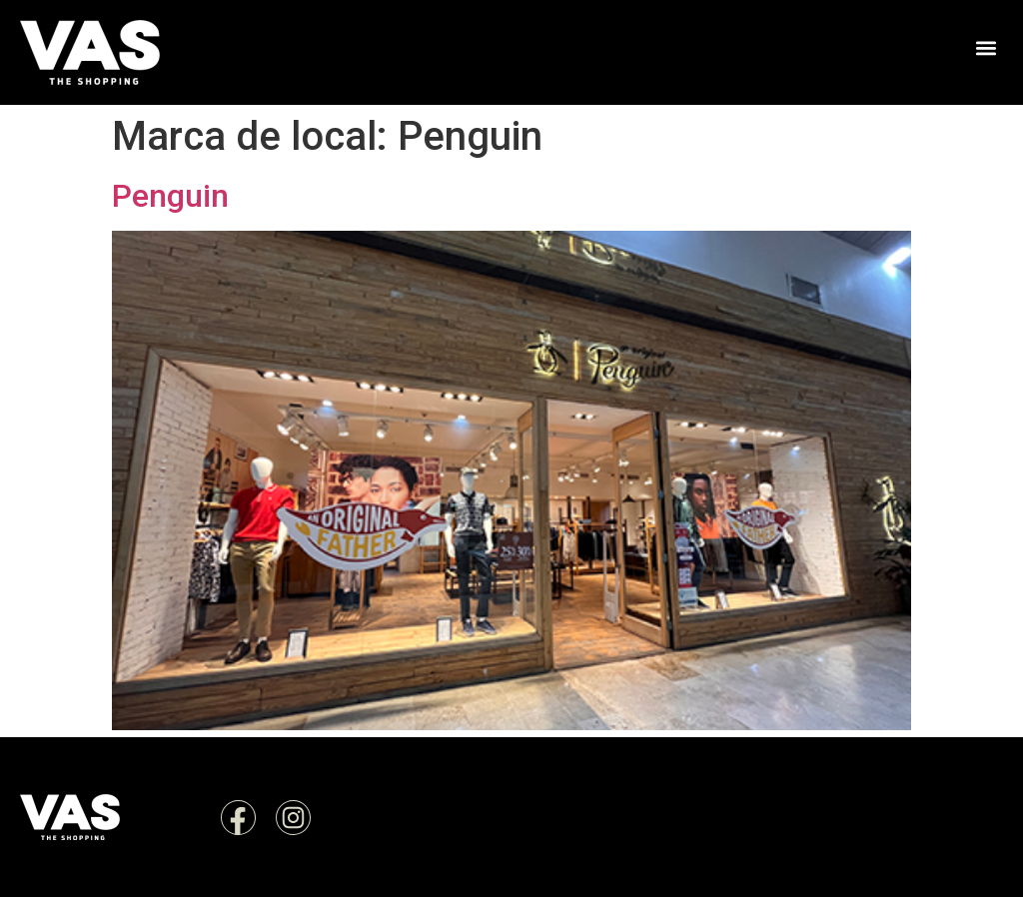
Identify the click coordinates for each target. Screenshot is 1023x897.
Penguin (170, 196)
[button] (986, 47)
